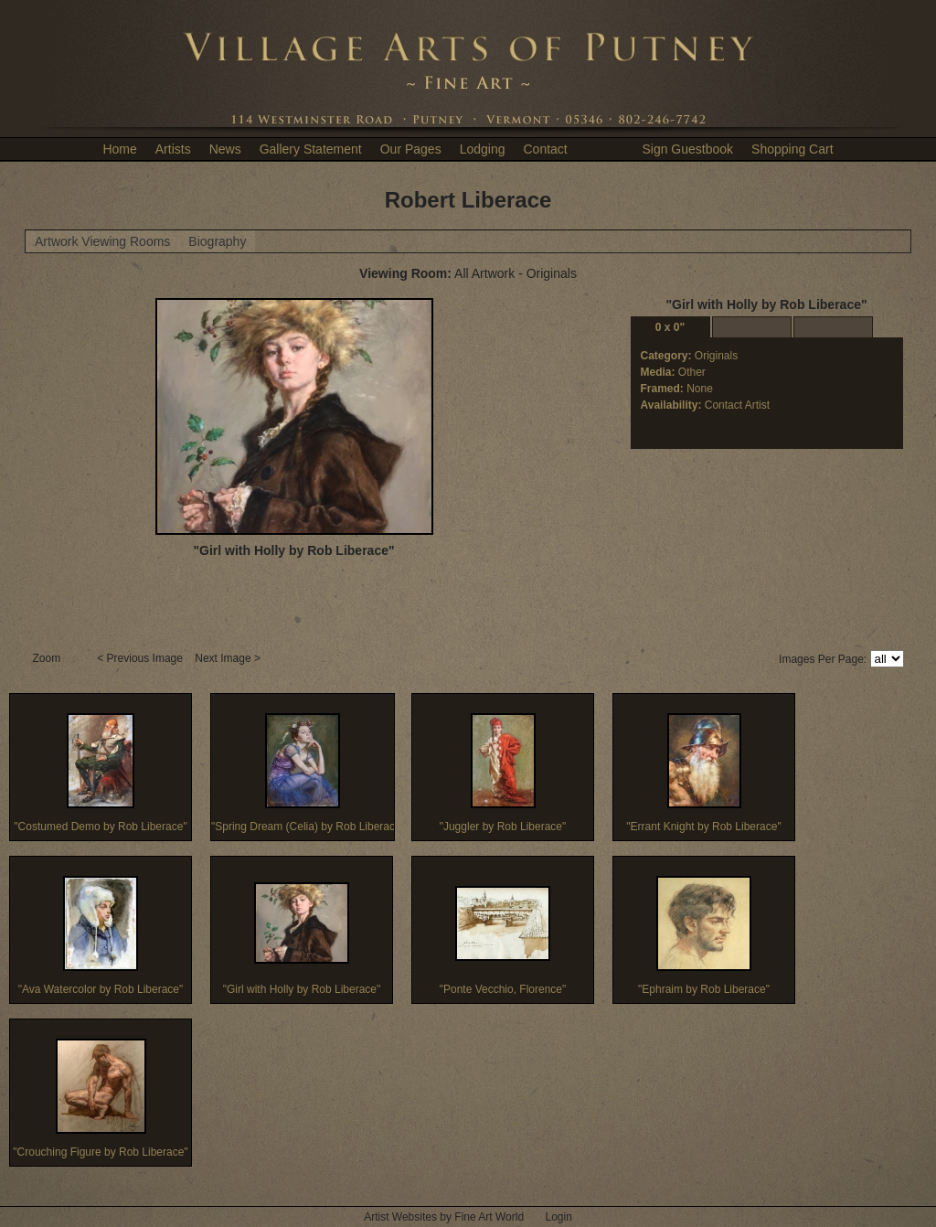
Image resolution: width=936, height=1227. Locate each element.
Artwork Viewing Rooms (102, 241)
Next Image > (229, 658)
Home (119, 149)
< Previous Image (141, 658)
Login (558, 1217)
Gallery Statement (311, 149)
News (225, 149)
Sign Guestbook (687, 149)
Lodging (482, 149)
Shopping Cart (792, 149)
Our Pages (410, 149)
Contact (545, 149)
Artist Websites (400, 1217)
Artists (173, 149)
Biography (217, 241)
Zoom (48, 658)
